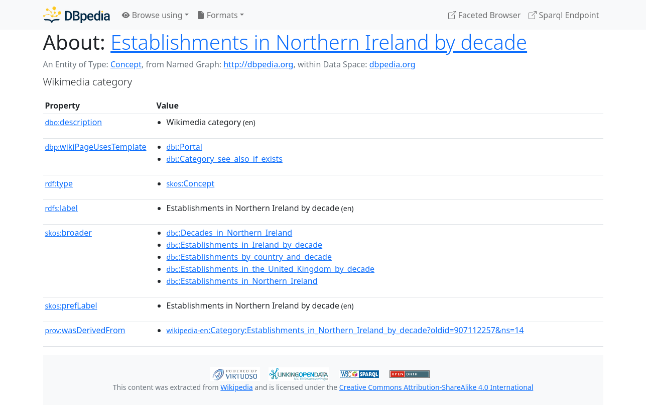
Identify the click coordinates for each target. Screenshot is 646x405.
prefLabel (71, 305)
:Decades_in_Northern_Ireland (230, 232)
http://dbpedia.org (258, 64)
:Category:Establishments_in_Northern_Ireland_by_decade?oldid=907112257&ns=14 (345, 330)
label (61, 208)
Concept (126, 64)
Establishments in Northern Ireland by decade (318, 42)
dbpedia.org (392, 64)
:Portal (184, 146)
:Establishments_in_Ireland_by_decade (245, 244)
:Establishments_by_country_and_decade (249, 256)
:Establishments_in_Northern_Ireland (242, 280)
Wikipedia (236, 387)
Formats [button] (217, 15)
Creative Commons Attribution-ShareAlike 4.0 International (436, 387)
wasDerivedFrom (85, 330)
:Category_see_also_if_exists (225, 158)
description (73, 122)
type (59, 183)
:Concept (191, 183)
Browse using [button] (152, 15)
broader (68, 232)
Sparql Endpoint (564, 15)
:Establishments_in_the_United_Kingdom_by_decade (271, 268)
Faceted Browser (484, 15)
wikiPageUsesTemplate (96, 146)
